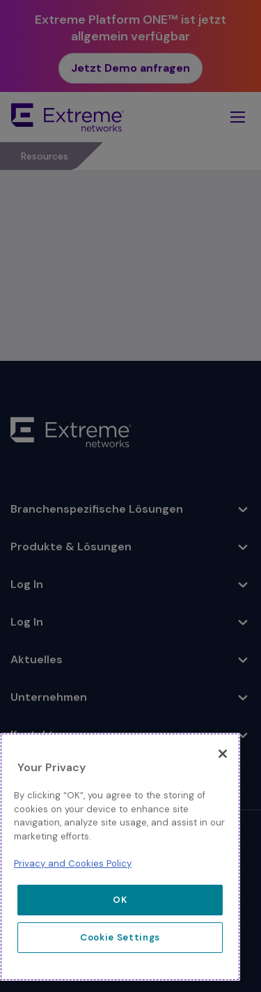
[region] (120, 857)
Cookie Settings (120, 937)
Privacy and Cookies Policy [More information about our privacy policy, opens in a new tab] (73, 863)
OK (120, 900)
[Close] (222, 753)
